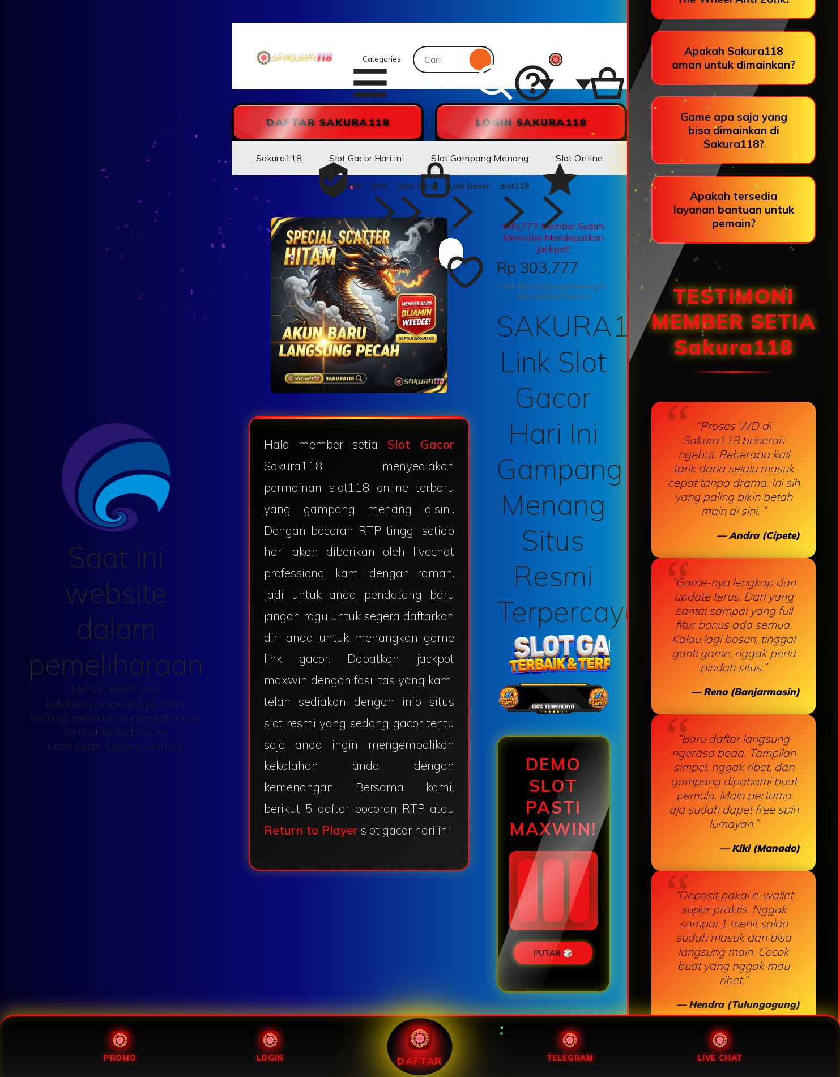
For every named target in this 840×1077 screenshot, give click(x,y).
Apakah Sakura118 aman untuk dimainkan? (733, 57)
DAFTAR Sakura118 (327, 122)
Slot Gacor (418, 185)
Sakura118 (340, 185)
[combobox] (440, 59)
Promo (120, 1046)
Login (270, 1046)
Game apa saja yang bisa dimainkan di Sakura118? (733, 130)
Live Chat (720, 1046)
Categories (375, 59)
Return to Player (311, 830)
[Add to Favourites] (451, 253)
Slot (379, 185)
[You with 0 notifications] (560, 59)
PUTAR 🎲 (553, 952)
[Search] (480, 59)
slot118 (514, 185)
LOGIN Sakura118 (531, 122)
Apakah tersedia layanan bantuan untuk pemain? (733, 209)
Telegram (570, 1046)
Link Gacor (469, 185)
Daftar (419, 1046)
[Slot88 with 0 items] (593, 59)
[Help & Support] (523, 59)
